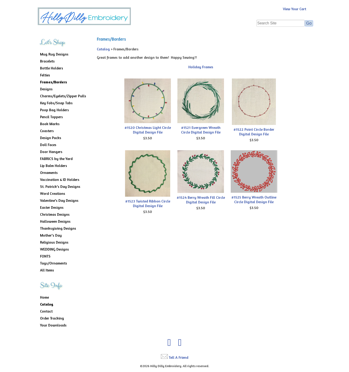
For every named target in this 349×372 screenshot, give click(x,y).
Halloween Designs (55, 221)
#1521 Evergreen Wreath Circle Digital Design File (200, 129)
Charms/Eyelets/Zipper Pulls (63, 96)
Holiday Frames (200, 67)
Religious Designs (54, 242)
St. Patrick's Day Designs (60, 186)
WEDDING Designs (54, 249)
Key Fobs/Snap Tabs (56, 103)
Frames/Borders (53, 82)
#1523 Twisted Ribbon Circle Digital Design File (147, 203)
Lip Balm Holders (53, 165)
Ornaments (49, 172)
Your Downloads (53, 325)
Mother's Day (51, 235)
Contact (46, 311)
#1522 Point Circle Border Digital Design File (254, 131)
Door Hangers (51, 151)
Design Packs (50, 137)
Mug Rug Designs (54, 54)
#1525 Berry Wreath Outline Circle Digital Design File (253, 199)
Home (44, 297)
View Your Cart (294, 9)
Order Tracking (52, 318)
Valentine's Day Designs (59, 200)
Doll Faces (48, 144)
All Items (47, 270)
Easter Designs (52, 207)
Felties (45, 75)
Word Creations (52, 193)
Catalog (46, 304)
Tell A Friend (178, 357)
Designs (46, 89)
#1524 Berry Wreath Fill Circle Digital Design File (201, 199)
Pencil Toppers (51, 116)
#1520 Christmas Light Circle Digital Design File (148, 129)
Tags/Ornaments (53, 263)
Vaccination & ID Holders (59, 179)
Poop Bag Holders (54, 110)
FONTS (45, 256)
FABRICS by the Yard (56, 158)
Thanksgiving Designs (58, 228)
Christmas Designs (55, 214)
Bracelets (47, 61)
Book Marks (50, 123)
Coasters (47, 130)
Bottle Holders (51, 68)
